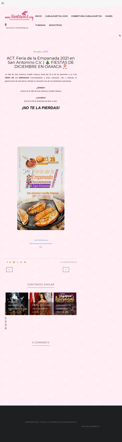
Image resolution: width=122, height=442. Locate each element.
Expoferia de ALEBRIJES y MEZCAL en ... (63, 308)
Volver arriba (90, 426)
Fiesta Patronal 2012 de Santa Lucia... (41, 308)
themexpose (31, 422)
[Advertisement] (41, 127)
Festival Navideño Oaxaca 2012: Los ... (17, 307)
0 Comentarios (68, 262)
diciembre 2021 (40, 51)
